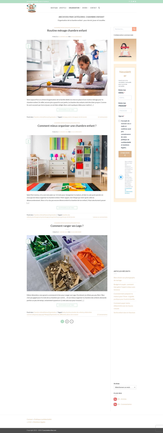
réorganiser (61, 217)
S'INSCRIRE (125, 154)
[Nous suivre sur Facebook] (129, 1)
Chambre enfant (59, 27)
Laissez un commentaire (100, 217)
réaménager (45, 217)
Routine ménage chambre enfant (67, 30)
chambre (68, 312)
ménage (64, 117)
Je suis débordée (76, 36)
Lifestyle (63, 8)
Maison (67, 27)
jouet (36, 314)
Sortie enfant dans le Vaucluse (124, 312)
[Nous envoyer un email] (135, 1)
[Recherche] (99, 8)
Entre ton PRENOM (122, 104)
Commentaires (102, 314)
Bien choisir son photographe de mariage (124, 279)
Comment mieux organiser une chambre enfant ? (67, 125)
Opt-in (121, 116)
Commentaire (102, 117)
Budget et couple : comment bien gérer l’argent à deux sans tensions (124, 287)
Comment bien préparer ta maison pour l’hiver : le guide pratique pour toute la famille (124, 296)
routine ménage (72, 117)
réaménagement (36, 217)
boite (63, 312)
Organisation (75, 8)
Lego (39, 314)
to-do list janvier (82, 117)
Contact (93, 8)
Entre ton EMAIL (122, 91)
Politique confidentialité (42, 419)
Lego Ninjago (45, 314)
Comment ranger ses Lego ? (67, 225)
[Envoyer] (134, 29)
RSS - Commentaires (123, 404)
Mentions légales (39, 422)
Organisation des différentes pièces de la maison (63, 314)
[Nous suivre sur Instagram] (131, 1)
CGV (30, 422)
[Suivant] (71, 321)
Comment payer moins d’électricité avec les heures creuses (123, 305)
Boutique (54, 8)
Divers (85, 8)
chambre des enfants (77, 312)
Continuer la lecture (67, 110)
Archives (116, 383)
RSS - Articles (120, 399)
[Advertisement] (125, 236)
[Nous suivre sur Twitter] (133, 1)
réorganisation (53, 217)
